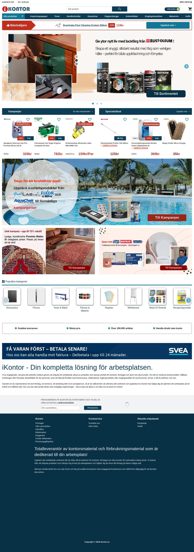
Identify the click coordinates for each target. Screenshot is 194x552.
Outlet (140, 426)
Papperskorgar (112, 16)
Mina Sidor (186, 2)
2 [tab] (97, 103)
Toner (57, 16)
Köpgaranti (40, 435)
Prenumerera (93, 408)
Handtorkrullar (74, 16)
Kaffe (188, 16)
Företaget (39, 423)
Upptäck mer (168, 25)
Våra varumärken (42, 426)
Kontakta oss (8, 2)
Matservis (174, 16)
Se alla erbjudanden (83, 111)
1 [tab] (92, 103)
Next (186, 66)
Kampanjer (142, 423)
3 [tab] (101, 103)
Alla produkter (13, 16)
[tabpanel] (97, 66)
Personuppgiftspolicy (44, 441)
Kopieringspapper (38, 16)
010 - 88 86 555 (23, 2)
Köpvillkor (39, 429)
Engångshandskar (153, 16)
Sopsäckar (93, 16)
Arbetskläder (132, 16)
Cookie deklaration (43, 438)
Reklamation (40, 432)
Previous (7, 66)
